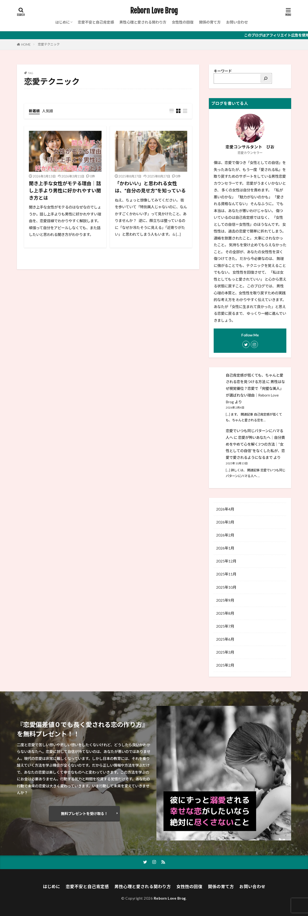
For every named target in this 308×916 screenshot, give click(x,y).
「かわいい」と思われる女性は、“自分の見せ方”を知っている (150, 186)
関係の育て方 (210, 22)
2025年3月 (225, 652)
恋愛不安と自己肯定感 (96, 22)
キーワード (223, 71)
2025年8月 (225, 613)
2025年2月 (225, 665)
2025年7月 (225, 626)
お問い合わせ (237, 22)
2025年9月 (225, 600)
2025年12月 (226, 561)
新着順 (34, 111)
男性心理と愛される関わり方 (142, 22)
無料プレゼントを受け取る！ (84, 813)
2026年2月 (225, 535)
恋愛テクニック (49, 44)
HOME (26, 44)
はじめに (62, 22)
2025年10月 (226, 587)
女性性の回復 (182, 22)
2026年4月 (225, 509)
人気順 (47, 111)
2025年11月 (226, 574)
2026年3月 (225, 522)
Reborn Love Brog (154, 10)
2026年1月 (225, 548)
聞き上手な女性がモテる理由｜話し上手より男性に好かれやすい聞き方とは (65, 190)
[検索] (266, 78)
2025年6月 (225, 639)
